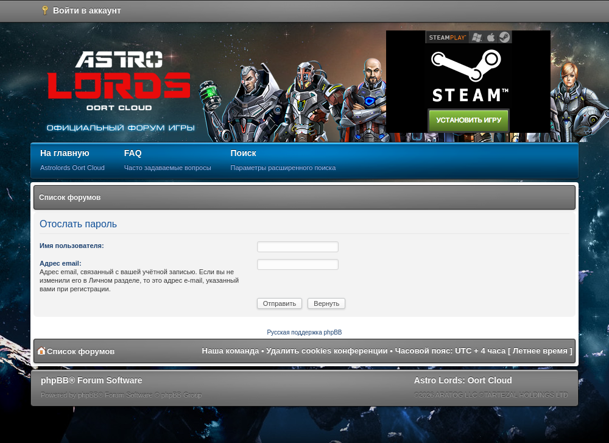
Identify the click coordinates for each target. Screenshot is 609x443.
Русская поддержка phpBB (304, 332)
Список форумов (69, 197)
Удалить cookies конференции (326, 350)
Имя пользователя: (72, 245)
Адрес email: (61, 263)
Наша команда (230, 350)
